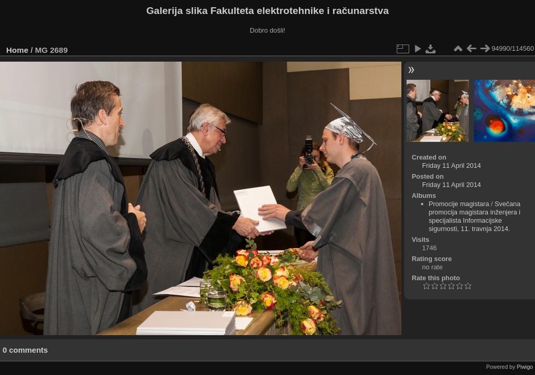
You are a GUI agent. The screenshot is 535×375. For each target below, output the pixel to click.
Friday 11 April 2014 (451, 165)
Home (17, 50)
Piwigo (525, 367)
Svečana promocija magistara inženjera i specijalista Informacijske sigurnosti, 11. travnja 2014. (474, 216)
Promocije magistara (459, 204)
